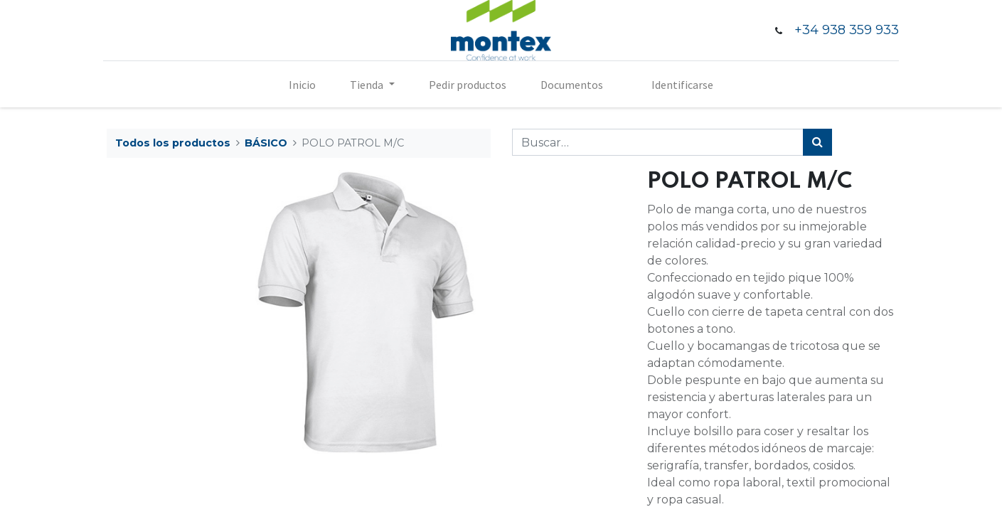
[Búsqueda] (817, 142)
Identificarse (682, 85)
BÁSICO (266, 143)
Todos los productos (172, 143)
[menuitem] (302, 84)
